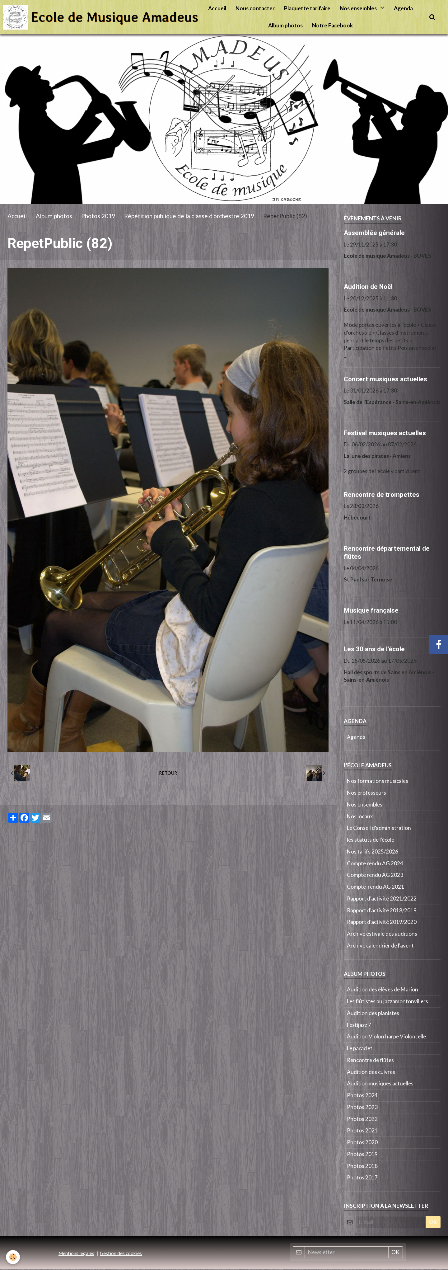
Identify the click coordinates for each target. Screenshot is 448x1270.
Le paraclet (359, 1049)
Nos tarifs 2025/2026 (372, 852)
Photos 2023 (362, 1108)
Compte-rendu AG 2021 (375, 888)
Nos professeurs (366, 794)
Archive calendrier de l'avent (380, 946)
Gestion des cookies (121, 1254)
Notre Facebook (332, 25)
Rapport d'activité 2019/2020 (382, 923)
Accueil (217, 8)
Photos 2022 (362, 1120)
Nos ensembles (359, 8)
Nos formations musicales (377, 782)
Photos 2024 (362, 1096)
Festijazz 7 (359, 1026)
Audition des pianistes (373, 1014)
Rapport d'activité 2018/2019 (382, 911)
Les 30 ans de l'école (374, 650)
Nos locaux (360, 817)
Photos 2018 (362, 1167)
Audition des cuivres (371, 1073)
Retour (168, 774)
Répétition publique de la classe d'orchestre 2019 (189, 217)
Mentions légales (76, 1254)
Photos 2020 (362, 1143)
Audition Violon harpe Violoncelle (386, 1037)
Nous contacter (255, 8)
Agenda (403, 8)
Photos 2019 (98, 217)
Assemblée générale (374, 234)
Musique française (371, 611)
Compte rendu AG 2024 (375, 864)
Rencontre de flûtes (370, 1061)
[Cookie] (13, 1257)
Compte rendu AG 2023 (375, 876)
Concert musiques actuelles (385, 380)
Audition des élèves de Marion (382, 990)
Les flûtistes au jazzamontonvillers (387, 1002)
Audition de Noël (368, 288)
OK (433, 1223)
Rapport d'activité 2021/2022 (382, 899)
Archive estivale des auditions (382, 935)
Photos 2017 (362, 1178)
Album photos (285, 25)
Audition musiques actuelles (380, 1084)
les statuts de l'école (370, 841)
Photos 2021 (362, 1131)
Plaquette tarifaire (307, 8)
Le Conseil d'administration (379, 829)
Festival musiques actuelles (385, 434)
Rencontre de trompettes (381, 495)
